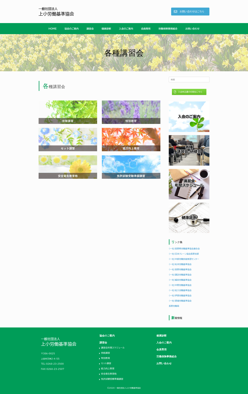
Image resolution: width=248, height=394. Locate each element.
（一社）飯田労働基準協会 (180, 280)
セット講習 (106, 363)
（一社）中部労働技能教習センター (184, 259)
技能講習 (105, 353)
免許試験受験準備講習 (112, 379)
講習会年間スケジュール (112, 348)
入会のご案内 (126, 28)
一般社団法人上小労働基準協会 (128, 388)
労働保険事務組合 (167, 28)
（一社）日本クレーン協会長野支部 (184, 254)
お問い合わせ (192, 28)
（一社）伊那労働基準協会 (180, 296)
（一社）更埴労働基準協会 (180, 301)
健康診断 (106, 28)
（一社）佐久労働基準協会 (180, 290)
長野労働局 (174, 306)
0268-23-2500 (55, 364)
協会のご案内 (72, 28)
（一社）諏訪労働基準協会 (180, 275)
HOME (52, 28)
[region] (124, 52)
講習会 (90, 28)
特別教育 (105, 358)
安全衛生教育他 (109, 374)
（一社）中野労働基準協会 (180, 285)
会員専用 (146, 28)
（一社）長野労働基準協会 (180, 270)
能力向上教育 (107, 368)
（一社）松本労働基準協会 (180, 264)
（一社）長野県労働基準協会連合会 (184, 249)
